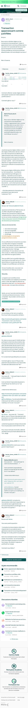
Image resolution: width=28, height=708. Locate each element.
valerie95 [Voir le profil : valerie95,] (14, 627)
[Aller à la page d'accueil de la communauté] (7, 6)
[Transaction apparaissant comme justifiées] (7, 75)
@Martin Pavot (18, 206)
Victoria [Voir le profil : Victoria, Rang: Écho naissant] (13, 571)
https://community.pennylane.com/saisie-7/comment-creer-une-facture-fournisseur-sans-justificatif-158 (14, 320)
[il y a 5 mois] (7, 571)
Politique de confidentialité (8, 700)
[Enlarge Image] (14, 78)
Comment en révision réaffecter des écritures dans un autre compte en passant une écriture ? (15, 631)
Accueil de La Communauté (8, 697)
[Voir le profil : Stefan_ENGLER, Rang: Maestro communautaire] (3, 202)
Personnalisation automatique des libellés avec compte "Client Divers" (15, 604)
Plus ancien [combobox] (22, 69)
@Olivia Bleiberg (6, 399)
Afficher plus (4, 554)
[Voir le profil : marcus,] (3, 605)
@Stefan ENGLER (7, 336)
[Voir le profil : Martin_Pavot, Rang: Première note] (3, 20)
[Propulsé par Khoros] (14, 704)
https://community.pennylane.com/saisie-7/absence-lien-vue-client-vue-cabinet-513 (14, 395)
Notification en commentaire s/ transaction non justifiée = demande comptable (14, 580)
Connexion (23, 6)
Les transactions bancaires (12, 585)
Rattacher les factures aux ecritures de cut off (15, 619)
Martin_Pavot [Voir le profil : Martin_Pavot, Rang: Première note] (9, 19)
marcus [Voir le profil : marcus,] (14, 608)
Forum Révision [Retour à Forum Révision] (5, 14)
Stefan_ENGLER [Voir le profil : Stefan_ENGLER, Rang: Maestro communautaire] (10, 201)
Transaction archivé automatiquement (15, 590)
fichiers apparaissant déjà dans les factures (14, 569)
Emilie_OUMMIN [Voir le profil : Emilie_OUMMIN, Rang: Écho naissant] (14, 576)
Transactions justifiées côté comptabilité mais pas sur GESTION (14, 574)
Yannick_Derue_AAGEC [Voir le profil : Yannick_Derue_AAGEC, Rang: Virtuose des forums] (11, 73)
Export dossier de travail (12, 612)
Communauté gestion (21, 10)
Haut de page (20, 697)
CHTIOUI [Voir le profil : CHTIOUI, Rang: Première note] (13, 587)
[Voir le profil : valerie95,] (3, 626)
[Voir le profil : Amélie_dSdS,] (3, 620)
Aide (18, 700)
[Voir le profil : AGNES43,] (3, 632)
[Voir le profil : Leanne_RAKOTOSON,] (3, 612)
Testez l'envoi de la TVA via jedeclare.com (13, 2)
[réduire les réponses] (14, 72)
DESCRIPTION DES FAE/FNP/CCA (14, 625)
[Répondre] (23, 65)
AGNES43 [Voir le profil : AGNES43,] (14, 634)
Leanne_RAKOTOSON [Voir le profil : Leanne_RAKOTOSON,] (17, 615)
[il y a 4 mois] (7, 587)
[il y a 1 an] (6, 581)
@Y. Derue (10, 206)
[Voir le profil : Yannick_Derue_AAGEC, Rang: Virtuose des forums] (3, 74)
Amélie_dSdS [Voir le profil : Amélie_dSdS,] (15, 621)
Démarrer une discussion (14, 560)
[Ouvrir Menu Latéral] (2, 6)
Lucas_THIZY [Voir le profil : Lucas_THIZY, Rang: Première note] (14, 592)
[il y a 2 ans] (6, 576)
